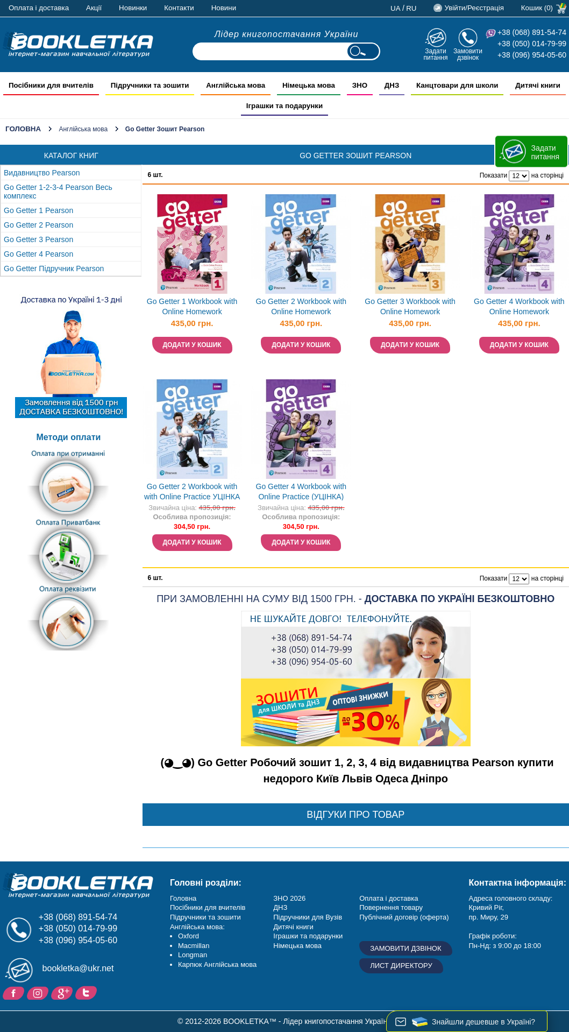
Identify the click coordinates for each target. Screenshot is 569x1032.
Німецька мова (297, 946)
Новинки (133, 8)
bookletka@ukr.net (78, 968)
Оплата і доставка (39, 8)
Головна (23, 129)
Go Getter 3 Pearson (38, 239)
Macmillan (194, 946)
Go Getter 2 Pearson (38, 225)
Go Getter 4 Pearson (38, 254)
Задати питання (435, 54)
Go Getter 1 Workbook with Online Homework (192, 306)
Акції (94, 8)
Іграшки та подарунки (308, 936)
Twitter (87, 992)
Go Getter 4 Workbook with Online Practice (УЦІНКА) (301, 491)
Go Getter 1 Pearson (38, 210)
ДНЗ (280, 907)
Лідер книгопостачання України (287, 34)
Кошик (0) (537, 8)
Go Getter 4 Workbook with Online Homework (519, 306)
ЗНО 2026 (289, 898)
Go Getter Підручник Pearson (54, 268)
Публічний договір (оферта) (404, 917)
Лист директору (401, 966)
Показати (493, 175)
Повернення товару (391, 907)
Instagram (39, 992)
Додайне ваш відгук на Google (63, 992)
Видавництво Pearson (42, 172)
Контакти (179, 8)
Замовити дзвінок (467, 54)
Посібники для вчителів (208, 907)
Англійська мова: (197, 927)
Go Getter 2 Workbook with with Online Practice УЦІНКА (192, 491)
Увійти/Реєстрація (473, 8)
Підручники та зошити (205, 917)
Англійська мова (83, 129)
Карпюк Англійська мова (217, 964)
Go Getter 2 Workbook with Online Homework (301, 306)
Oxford (188, 936)
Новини (223, 8)
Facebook (15, 992)
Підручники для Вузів (307, 917)
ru (411, 8)
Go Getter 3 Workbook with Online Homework (410, 306)
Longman (192, 955)
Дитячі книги (293, 927)
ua (395, 8)
